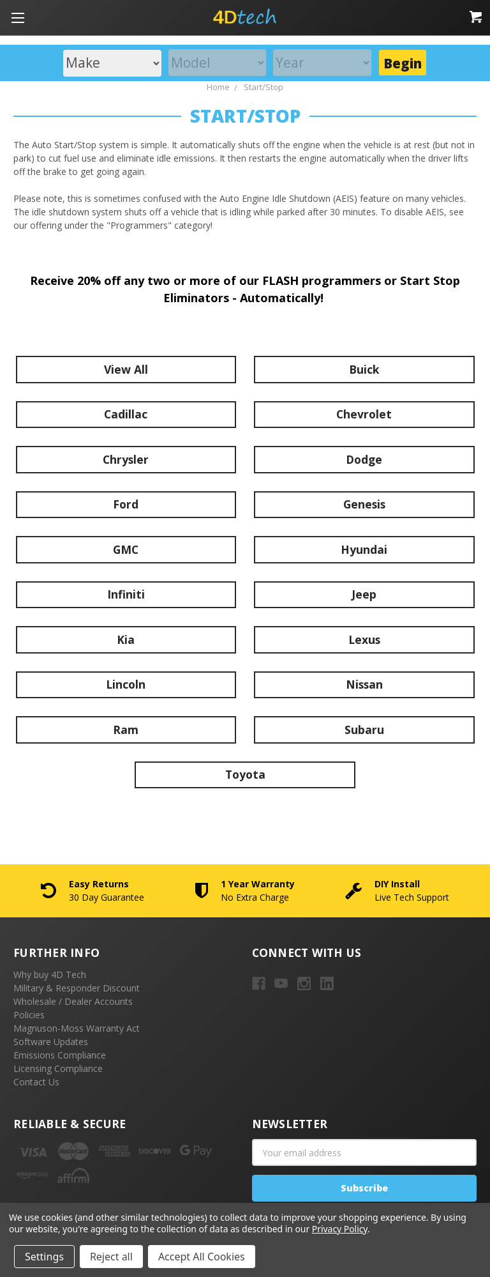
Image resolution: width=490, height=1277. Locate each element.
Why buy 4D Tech (49, 974)
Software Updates (50, 1042)
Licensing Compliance (58, 1068)
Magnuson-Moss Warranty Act (76, 1028)
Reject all (111, 1257)
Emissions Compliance (59, 1055)
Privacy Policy (340, 1229)
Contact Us (36, 1082)
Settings (44, 1257)
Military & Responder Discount (76, 988)
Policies (29, 1015)
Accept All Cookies (201, 1257)
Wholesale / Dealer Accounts (73, 1001)
